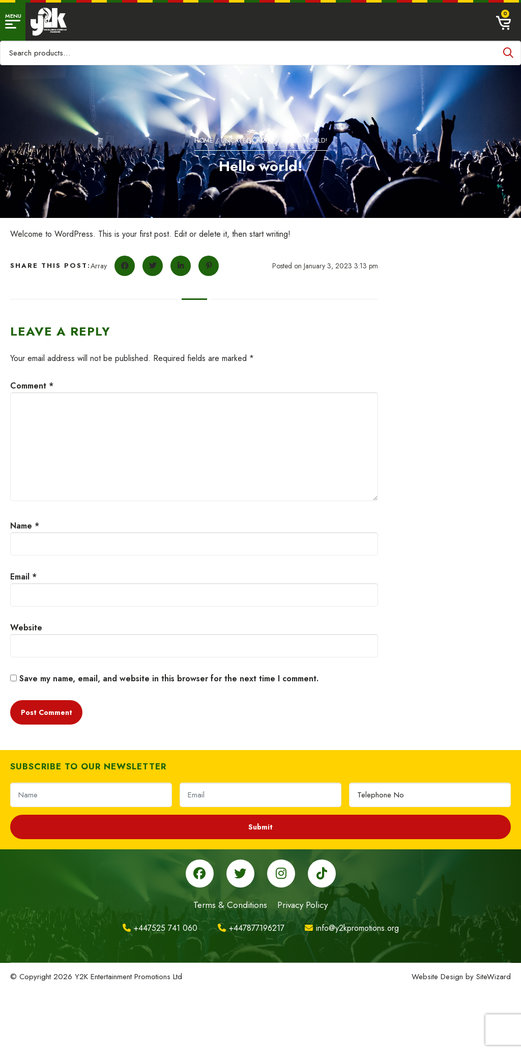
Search (508, 53)
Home (203, 140)
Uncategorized (247, 140)
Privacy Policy (302, 905)
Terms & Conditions (230, 905)
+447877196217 (251, 928)
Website (26, 627)
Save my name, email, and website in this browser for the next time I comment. (169, 678)
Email (23, 577)
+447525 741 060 (160, 928)
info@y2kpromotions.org (352, 928)
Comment (31, 386)
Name (24, 526)
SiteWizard (493, 976)
